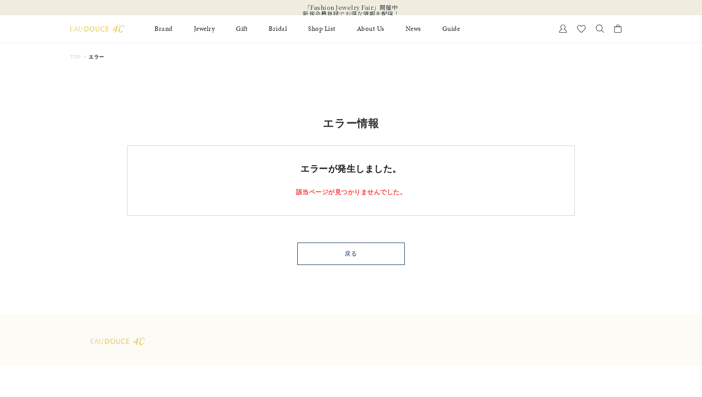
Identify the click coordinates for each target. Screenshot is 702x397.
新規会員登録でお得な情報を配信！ (351, 14)
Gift (242, 29)
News (413, 29)
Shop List (322, 29)
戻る (351, 253)
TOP (75, 57)
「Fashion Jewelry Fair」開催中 (351, 7)
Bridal (278, 29)
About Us (371, 29)
